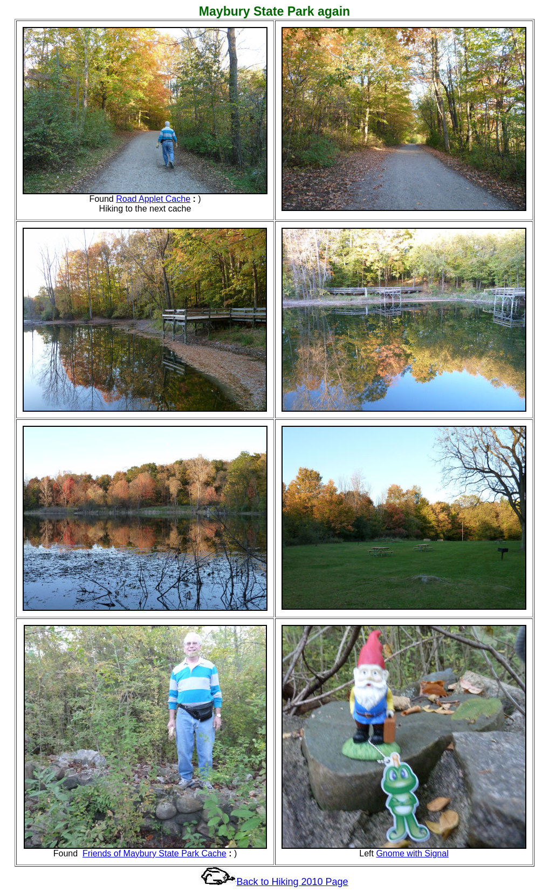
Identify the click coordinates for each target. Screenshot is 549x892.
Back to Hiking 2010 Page (292, 881)
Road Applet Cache (153, 198)
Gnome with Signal (412, 853)
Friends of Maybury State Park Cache (155, 853)
